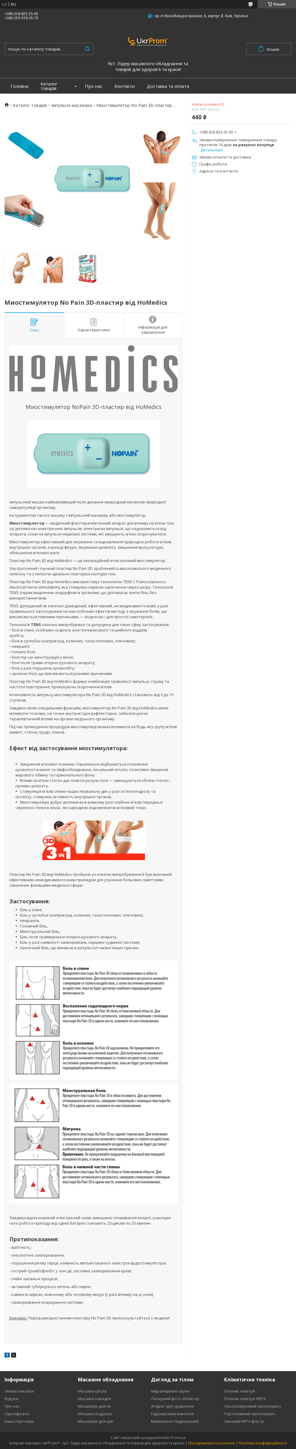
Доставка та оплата (168, 86)
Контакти (124, 86)
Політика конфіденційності (263, 1443)
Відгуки (11, 1398)
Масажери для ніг (94, 1406)
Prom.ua (178, 1437)
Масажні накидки (94, 1398)
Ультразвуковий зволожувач (252, 1406)
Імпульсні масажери (71, 105)
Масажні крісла (92, 1391)
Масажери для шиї (95, 1421)
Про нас (93, 86)
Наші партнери (19, 1421)
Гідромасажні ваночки (172, 1413)
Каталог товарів (48, 86)
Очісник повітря (239, 1391)
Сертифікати (17, 1413)
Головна (19, 86)
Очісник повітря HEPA (244, 1398)
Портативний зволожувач (249, 1413)
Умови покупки (19, 1391)
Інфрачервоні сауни (170, 1391)
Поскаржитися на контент (211, 1443)
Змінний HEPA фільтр (244, 1421)
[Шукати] (87, 49)
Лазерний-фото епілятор (175, 1398)
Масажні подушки (95, 1413)
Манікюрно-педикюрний (175, 1421)
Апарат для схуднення (172, 1406)
